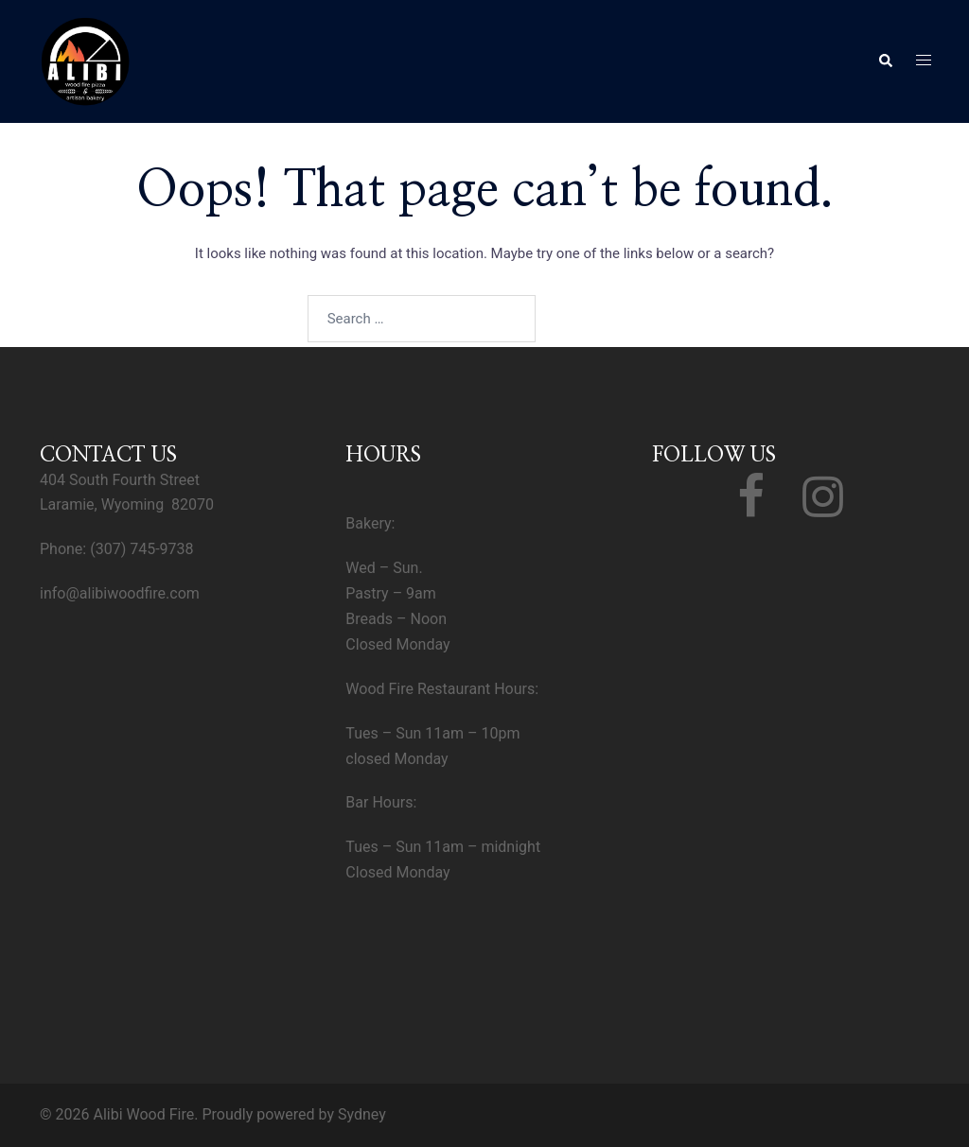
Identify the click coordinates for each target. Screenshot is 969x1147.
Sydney (362, 1114)
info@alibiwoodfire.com (120, 593)
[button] (884, 61)
